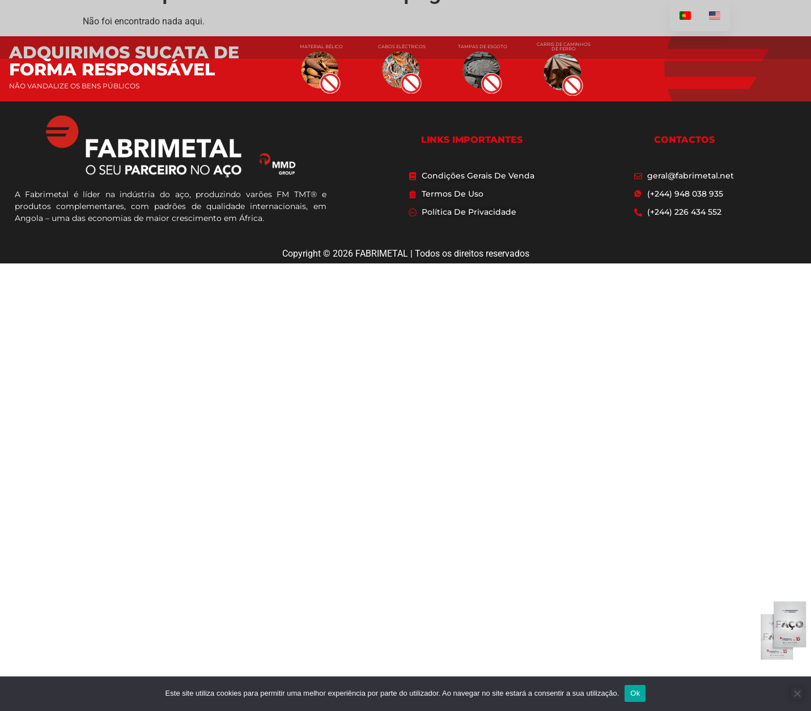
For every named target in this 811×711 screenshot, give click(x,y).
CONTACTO (544, 29)
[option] (714, 15)
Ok (635, 693)
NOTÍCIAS (486, 29)
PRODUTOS (429, 29)
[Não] (796, 693)
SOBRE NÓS (370, 29)
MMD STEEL (604, 29)
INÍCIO (320, 29)
